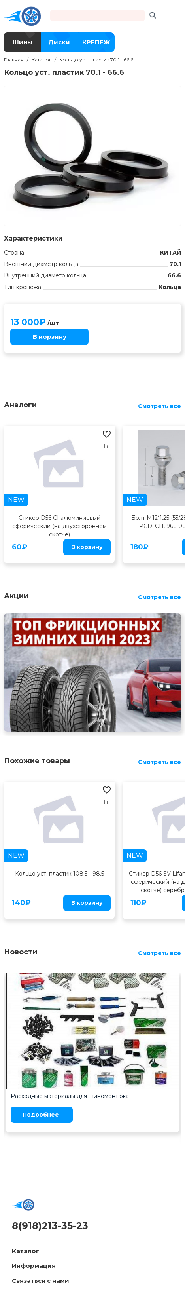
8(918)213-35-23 (50, 1225)
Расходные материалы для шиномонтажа (70, 1096)
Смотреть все (159, 406)
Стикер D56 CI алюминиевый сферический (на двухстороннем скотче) (59, 526)
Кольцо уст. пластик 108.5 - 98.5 (59, 873)
